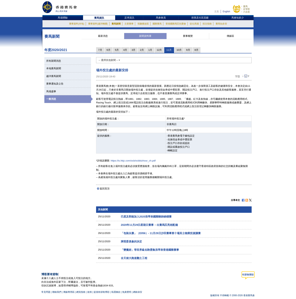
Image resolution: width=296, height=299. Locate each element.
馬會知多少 (237, 17)
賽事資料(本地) (76, 23)
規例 (89, 292)
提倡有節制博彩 (101, 292)
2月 (142, 49)
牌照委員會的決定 (131, 241)
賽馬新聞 (116, 23)
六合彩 (246, 12)
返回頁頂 (104, 188)
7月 (100, 49)
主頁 (216, 11)
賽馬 (245, 6)
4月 (125, 49)
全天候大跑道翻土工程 (134, 258)
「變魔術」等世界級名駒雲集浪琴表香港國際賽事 (150, 249)
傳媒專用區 (69, 292)
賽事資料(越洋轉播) (98, 23)
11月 (168, 49)
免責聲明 (126, 292)
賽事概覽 (188, 36)
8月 (196, 49)
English (226, 11)
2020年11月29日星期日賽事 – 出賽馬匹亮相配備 (149, 224)
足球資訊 (129, 17)
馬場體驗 (63, 17)
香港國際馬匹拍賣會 (176, 23)
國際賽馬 (157, 23)
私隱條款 (115, 292)
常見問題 (45, 292)
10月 (179, 49)
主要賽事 (128, 23)
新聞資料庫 (145, 36)
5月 (117, 49)
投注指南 (207, 23)
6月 (108, 49)
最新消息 (103, 36)
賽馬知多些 (221, 23)
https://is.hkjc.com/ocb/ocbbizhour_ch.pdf (133, 160)
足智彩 (246, 9)
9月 (188, 49)
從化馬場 (194, 23)
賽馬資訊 (99, 17)
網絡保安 (137, 292)
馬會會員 (161, 17)
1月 (150, 49)
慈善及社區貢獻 (200, 17)
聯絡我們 (56, 292)
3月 (133, 49)
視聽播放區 (143, 23)
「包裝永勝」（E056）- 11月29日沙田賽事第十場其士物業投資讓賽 (161, 233)
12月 (159, 49)
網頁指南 (80, 292)
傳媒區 (230, 36)
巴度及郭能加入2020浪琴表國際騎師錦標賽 (146, 216)
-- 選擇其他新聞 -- (109, 60)
